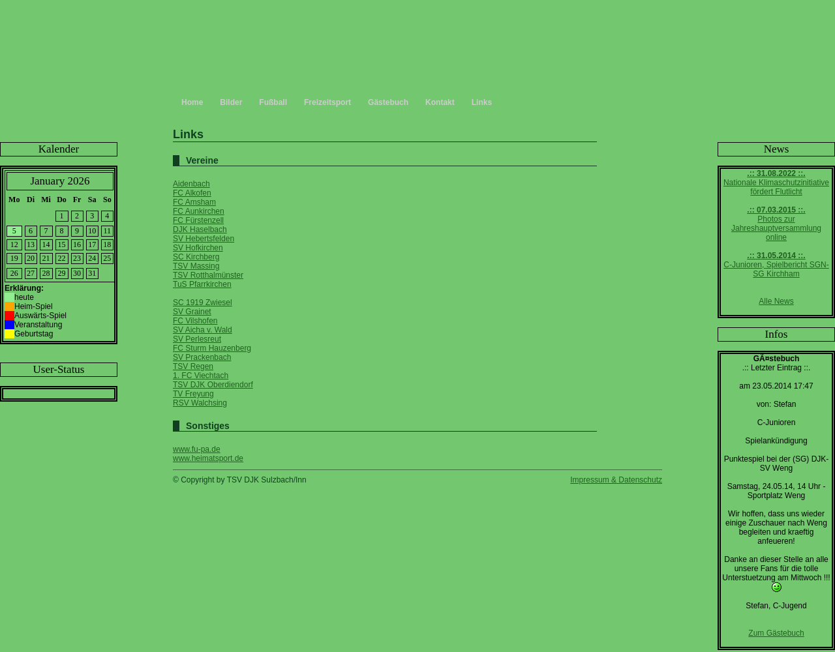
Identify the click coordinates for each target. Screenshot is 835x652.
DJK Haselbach (200, 229)
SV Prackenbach (202, 357)
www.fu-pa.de (196, 449)
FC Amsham (194, 202)
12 (14, 244)
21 (46, 258)
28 (46, 273)
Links (482, 102)
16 (77, 244)
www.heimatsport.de (208, 458)
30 (77, 273)
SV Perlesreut (197, 339)
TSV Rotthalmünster (208, 275)
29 (62, 273)
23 (77, 258)
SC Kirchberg (196, 256)
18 (107, 244)
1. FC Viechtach (200, 375)
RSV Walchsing (200, 403)
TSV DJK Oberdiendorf (213, 384)
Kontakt (440, 102)
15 (62, 244)
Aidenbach (191, 183)
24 (92, 258)
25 (107, 258)
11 (108, 230)
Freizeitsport (327, 102)
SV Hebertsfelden (203, 238)
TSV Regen (193, 366)
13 (31, 244)
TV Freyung (193, 393)
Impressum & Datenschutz (616, 479)
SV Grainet (192, 311)
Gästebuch (388, 102)
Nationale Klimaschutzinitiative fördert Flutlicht (776, 182)
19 (14, 258)
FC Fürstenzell (198, 220)
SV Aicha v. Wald (202, 329)
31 (92, 273)
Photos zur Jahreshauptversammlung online (776, 223)
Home (192, 102)
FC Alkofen (192, 193)
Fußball (273, 102)
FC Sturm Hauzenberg (212, 348)
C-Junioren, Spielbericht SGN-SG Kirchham (775, 264)
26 (14, 273)
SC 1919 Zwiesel (202, 302)
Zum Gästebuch (776, 633)
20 (31, 258)
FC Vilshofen (195, 320)
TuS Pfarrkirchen (202, 284)
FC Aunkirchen (198, 211)
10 (92, 230)
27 (31, 273)
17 (92, 244)
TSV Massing (196, 266)
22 (62, 258)
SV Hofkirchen (198, 247)
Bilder (231, 102)
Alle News (776, 301)
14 (46, 244)
